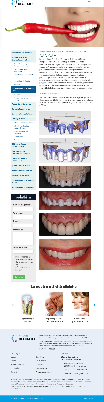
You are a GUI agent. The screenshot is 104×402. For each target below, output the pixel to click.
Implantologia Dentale (22, 53)
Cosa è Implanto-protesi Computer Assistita (23, 65)
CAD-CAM (17, 95)
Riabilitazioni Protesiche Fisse (23, 90)
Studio (13, 361)
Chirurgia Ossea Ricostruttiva (19, 145)
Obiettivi (14, 372)
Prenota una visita (43, 372)
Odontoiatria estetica (22, 114)
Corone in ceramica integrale (21, 99)
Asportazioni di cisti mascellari (21, 132)
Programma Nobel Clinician (23, 74)
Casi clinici (17, 84)
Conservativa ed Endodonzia (19, 160)
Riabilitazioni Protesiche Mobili (23, 182)
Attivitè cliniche (17, 365)
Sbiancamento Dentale (22, 170)
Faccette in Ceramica (21, 104)
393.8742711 (82, 370)
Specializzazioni (51, 52)
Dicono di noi (41, 368)
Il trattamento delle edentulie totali (21, 70)
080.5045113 (69, 370)
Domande (15, 368)
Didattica (40, 357)
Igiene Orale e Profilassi (22, 166)
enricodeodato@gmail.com (76, 374)
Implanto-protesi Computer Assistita (20, 59)
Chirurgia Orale (18, 119)
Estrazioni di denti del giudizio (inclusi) (21, 127)
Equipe (13, 357)
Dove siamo (41, 361)
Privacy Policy (88, 398)
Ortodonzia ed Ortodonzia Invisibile (21, 153)
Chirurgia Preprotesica (22, 140)
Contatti (39, 365)
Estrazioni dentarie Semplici (24, 123)
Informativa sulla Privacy (22, 268)
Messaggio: (18, 230)
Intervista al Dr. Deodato (22, 81)
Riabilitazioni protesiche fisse (68, 52)
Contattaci (19, 277)
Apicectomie (18, 137)
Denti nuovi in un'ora (21, 78)
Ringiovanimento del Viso (23, 187)
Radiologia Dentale (20, 175)
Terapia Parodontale (21, 109)
